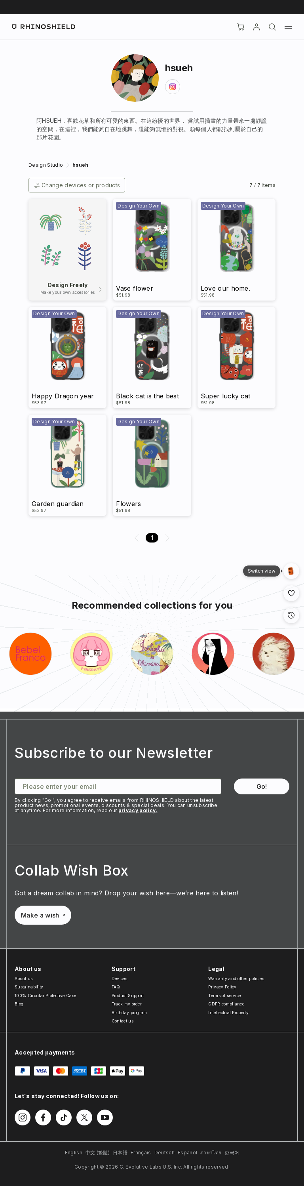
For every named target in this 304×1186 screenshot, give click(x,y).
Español (187, 1153)
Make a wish (43, 915)
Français (141, 1153)
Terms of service (224, 995)
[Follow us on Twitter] (84, 1117)
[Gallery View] (291, 571)
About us (24, 978)
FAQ (116, 986)
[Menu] (288, 27)
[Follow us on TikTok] (64, 1117)
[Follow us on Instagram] (22, 1117)
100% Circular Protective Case (45, 995)
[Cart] (240, 27)
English (73, 1153)
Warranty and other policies (236, 978)
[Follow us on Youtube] (105, 1117)
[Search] (272, 27)
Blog (19, 1003)
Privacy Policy (222, 986)
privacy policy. (138, 810)
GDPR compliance (226, 1003)
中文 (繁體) (98, 1153)
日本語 (120, 1153)
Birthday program (129, 1012)
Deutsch (164, 1153)
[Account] (256, 27)
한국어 (231, 1153)
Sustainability (29, 986)
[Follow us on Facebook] (43, 1117)
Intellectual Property (228, 1012)
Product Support (128, 995)
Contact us (122, 1020)
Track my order (127, 1003)
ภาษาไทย (210, 1153)
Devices (119, 978)
